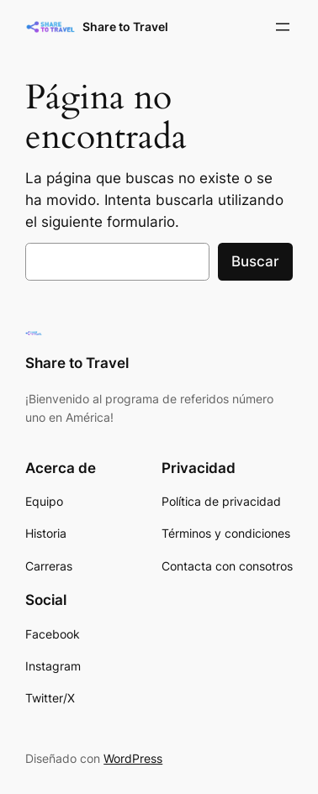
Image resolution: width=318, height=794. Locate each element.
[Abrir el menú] (283, 27)
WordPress (132, 758)
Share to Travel (125, 26)
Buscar (255, 261)
